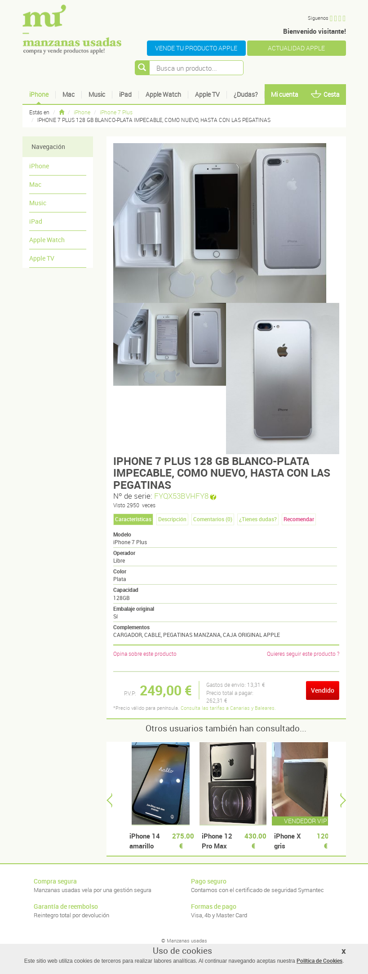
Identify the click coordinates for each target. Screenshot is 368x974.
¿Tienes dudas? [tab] (258, 519)
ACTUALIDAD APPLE (296, 48)
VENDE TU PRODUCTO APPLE (196, 48)
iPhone (39, 94)
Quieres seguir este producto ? (303, 653)
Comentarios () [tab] (212, 519)
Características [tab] (133, 519)
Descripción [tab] (172, 519)
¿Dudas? (245, 94)
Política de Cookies (319, 960)
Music (97, 94)
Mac (68, 94)
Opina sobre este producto (145, 653)
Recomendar (299, 519)
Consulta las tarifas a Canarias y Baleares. (228, 707)
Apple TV (207, 94)
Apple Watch (163, 94)
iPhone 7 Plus (116, 112)
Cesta (325, 94)
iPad (125, 94)
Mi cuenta (284, 94)
